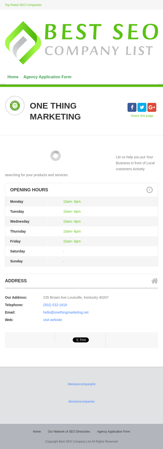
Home (12, 77)
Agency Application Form (47, 77)
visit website (52, 320)
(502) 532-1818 (55, 305)
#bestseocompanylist (81, 384)
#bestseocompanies (81, 401)
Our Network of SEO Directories (69, 431)
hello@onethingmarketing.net (65, 312)
